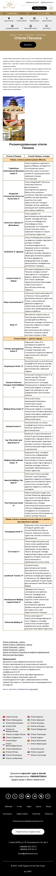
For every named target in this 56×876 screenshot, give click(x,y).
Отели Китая (29, 35)
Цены (38, 806)
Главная (13, 35)
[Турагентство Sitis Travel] (10, 9)
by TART (28, 871)
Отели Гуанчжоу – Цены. (14, 647)
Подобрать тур (39, 8)
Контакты (7, 814)
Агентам (36, 814)
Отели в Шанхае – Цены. (14, 642)
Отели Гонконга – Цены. (14, 650)
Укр (51, 13)
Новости (49, 814)
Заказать (28, 45)
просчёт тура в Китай (34, 773)
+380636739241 (38, 776)
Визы (48, 806)
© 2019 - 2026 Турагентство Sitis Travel (28, 866)
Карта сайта (22, 814)
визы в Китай (36, 662)
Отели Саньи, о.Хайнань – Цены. (17, 645)
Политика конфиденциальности (28, 821)
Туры (29, 806)
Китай (20, 35)
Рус (47, 13)
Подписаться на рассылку (28, 832)
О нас (19, 806)
